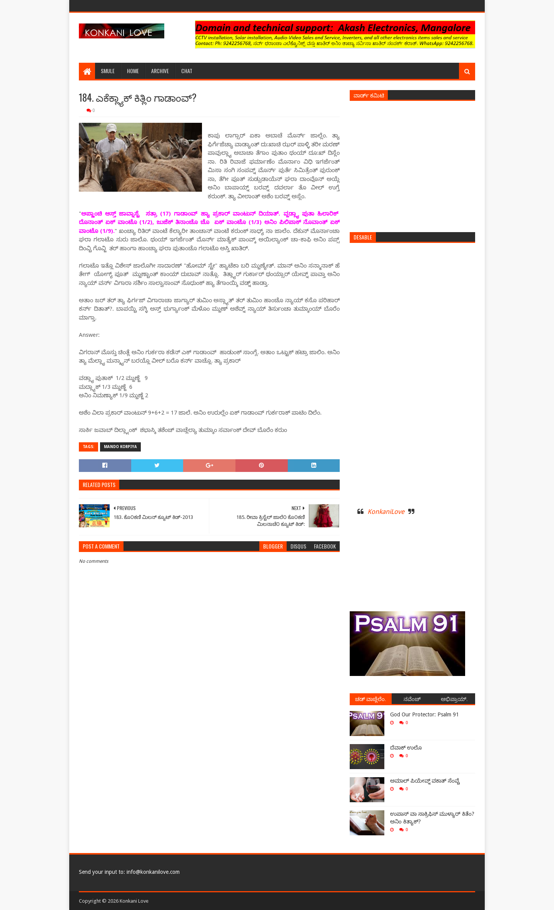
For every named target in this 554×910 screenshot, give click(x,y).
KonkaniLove (385, 511)
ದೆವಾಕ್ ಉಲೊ (406, 747)
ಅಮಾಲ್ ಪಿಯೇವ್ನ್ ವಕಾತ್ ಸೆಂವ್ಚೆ (425, 781)
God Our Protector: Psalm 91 (424, 714)
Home (133, 71)
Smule (108, 71)
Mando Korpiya (120, 447)
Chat (186, 71)
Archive (160, 71)
